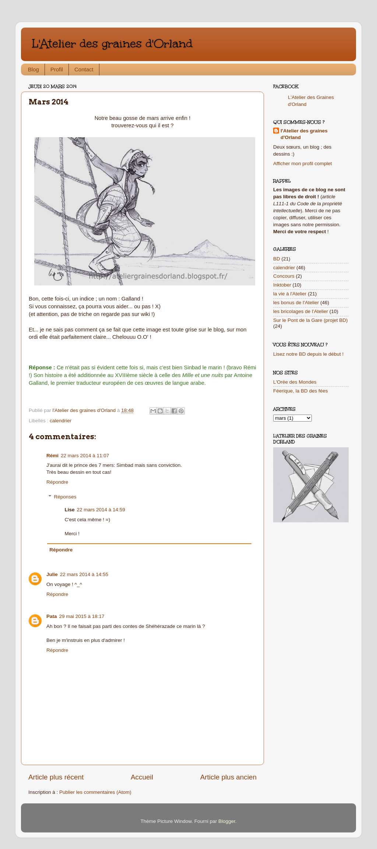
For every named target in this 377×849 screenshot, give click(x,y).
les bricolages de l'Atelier (300, 311)
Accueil (142, 777)
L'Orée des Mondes (294, 382)
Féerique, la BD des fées (300, 391)
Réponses (65, 497)
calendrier (60, 420)
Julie (52, 574)
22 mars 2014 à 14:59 (101, 509)
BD (276, 259)
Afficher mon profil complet (302, 163)
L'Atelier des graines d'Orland (112, 43)
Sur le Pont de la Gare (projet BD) (310, 320)
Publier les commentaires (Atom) (95, 792)
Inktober (282, 285)
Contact (84, 69)
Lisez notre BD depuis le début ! (308, 354)
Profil (56, 69)
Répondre (57, 482)
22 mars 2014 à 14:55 (84, 574)
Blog (33, 69)
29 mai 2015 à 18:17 (82, 616)
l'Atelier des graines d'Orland (304, 134)
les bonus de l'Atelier (296, 302)
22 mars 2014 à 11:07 (85, 455)
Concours (284, 276)
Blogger (226, 821)
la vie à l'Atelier (289, 293)
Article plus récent (56, 777)
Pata (51, 616)
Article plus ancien (228, 777)
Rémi (52, 455)
